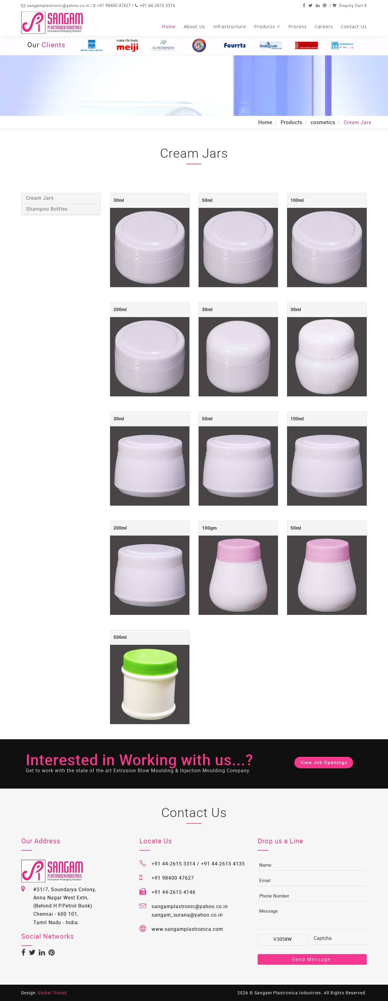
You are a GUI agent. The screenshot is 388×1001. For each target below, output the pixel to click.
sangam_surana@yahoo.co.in (187, 914)
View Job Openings (323, 762)
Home (169, 26)
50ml (207, 200)
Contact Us (354, 26)
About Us (194, 26)
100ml (297, 200)
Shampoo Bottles (47, 208)
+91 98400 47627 (114, 5)
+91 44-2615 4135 (223, 863)
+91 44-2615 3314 (157, 5)
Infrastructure (229, 26)
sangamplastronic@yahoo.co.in (59, 5)
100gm (209, 528)
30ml (118, 200)
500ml (120, 637)
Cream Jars (40, 198)
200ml (120, 309)
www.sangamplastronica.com (187, 929)
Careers (324, 26)
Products (267, 26)
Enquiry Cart (349, 5)
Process (297, 26)
